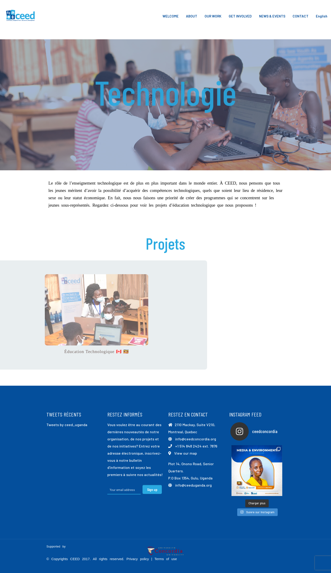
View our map (185, 453)
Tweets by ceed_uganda (66, 424)
